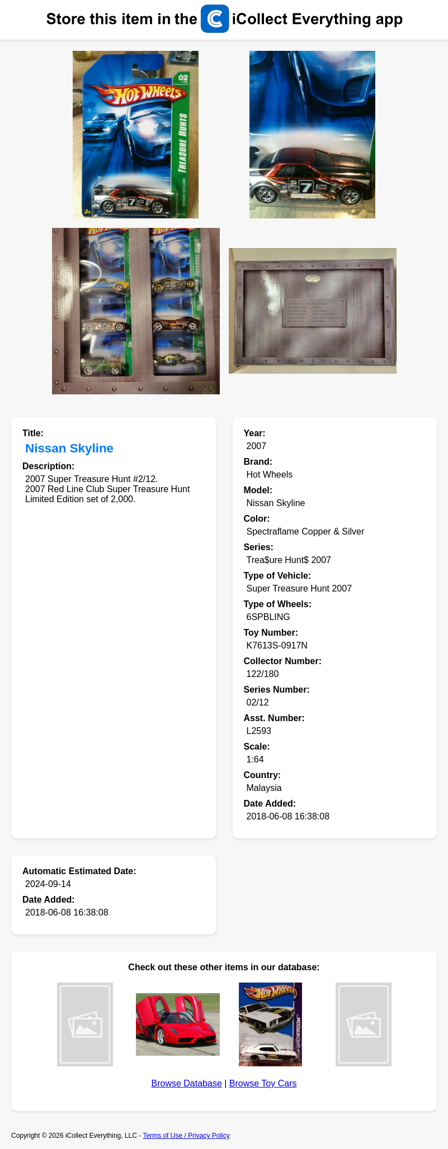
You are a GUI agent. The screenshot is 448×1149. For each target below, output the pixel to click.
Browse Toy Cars (263, 1083)
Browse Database (187, 1083)
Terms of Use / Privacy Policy (186, 1136)
